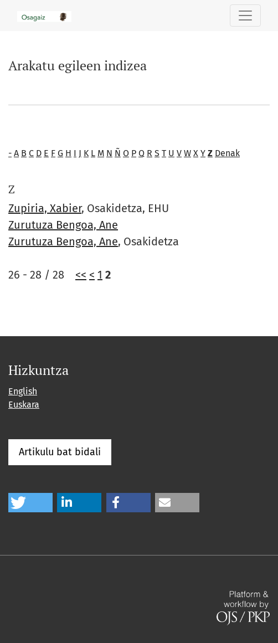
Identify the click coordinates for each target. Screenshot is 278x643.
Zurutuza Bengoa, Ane (63, 225)
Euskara (23, 404)
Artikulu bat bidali (60, 452)
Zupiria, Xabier (44, 208)
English (22, 391)
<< (80, 274)
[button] (30, 502)
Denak (227, 153)
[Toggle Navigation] (245, 15)
